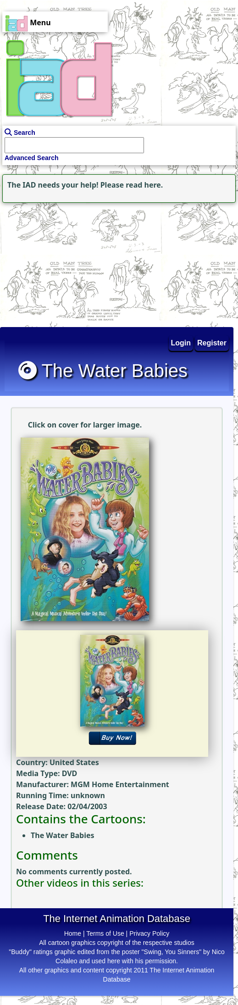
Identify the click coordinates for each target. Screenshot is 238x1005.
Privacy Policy (149, 933)
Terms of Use (105, 933)
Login (181, 343)
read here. (144, 185)
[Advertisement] (57, 262)
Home (72, 933)
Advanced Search (32, 157)
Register (212, 343)
